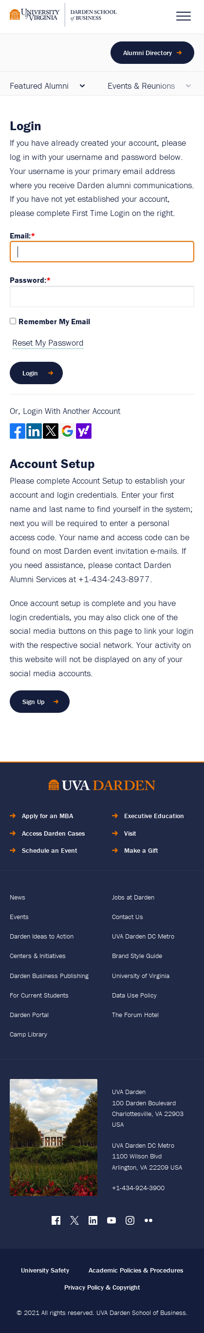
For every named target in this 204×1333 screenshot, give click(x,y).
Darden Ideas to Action (42, 936)
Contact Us (127, 916)
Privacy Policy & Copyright (102, 1287)
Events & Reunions (141, 85)
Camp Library (28, 1034)
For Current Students (39, 995)
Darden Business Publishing (49, 975)
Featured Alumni (39, 85)
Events (19, 916)
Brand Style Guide (137, 955)
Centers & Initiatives (38, 955)
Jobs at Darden (133, 897)
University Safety (45, 1270)
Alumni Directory (147, 52)
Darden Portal (29, 1014)
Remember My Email (54, 321)
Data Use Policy (134, 995)
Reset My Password (48, 342)
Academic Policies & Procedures (136, 1270)
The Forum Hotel (135, 1014)
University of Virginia (140, 975)
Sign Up (33, 701)
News (17, 897)
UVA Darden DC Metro (143, 936)
